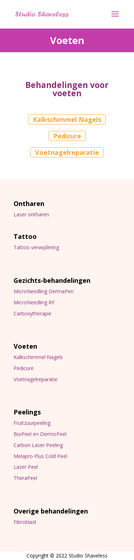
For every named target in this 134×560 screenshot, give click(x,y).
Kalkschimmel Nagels (67, 119)
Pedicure (67, 136)
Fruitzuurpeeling (32, 422)
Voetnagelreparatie (67, 152)
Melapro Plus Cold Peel (40, 456)
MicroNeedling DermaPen (44, 291)
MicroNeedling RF (34, 302)
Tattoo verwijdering (36, 247)
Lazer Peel (26, 466)
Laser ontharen (31, 214)
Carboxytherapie (32, 313)
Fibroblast (25, 522)
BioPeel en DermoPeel (40, 434)
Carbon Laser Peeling (38, 445)
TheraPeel (25, 478)
